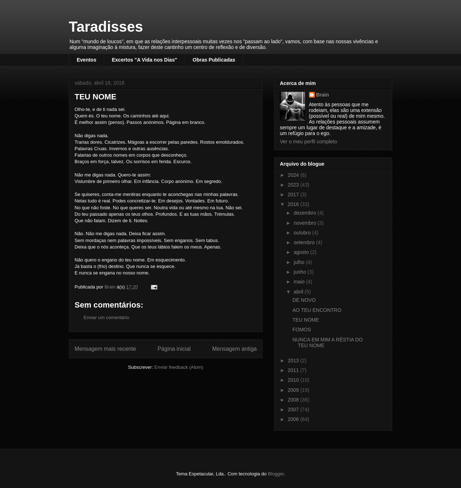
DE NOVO (304, 300)
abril (299, 292)
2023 (294, 185)
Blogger (276, 473)
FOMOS (301, 329)
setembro (305, 242)
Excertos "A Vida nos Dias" (144, 60)
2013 (294, 360)
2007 (294, 409)
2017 (294, 194)
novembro (305, 223)
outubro (303, 233)
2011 (294, 370)
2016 (294, 204)
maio (300, 282)
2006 (294, 419)
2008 (294, 400)
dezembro (305, 213)
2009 (294, 390)
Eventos (86, 60)
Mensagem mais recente (105, 349)
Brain (322, 95)
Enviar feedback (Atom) (179, 367)
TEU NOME (305, 320)
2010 (294, 380)
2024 (294, 175)
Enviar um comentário (106, 317)
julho (299, 262)
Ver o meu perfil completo (308, 141)
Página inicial (174, 349)
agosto (302, 252)
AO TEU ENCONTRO (316, 310)
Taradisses (106, 27)
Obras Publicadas (214, 60)
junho (300, 272)
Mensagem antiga (234, 349)
